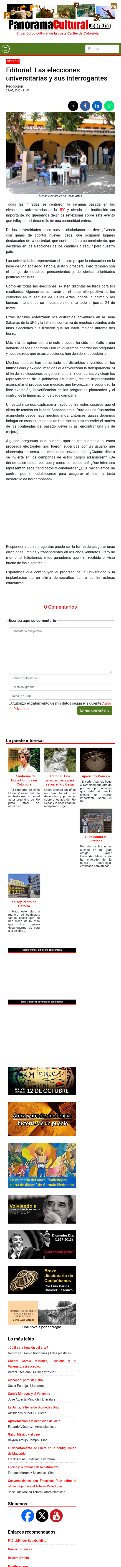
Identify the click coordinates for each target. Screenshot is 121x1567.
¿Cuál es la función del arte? (28, 1347)
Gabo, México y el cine (24, 1434)
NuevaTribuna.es (20, 1549)
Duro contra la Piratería (96, 839)
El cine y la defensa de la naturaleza (33, 1467)
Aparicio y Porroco (96, 776)
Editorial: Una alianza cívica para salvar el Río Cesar (60, 780)
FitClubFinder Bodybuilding (27, 1540)
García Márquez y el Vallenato (29, 1394)
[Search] (102, 49)
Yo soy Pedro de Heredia (24, 904)
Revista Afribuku (19, 1558)
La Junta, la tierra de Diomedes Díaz (33, 1407)
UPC (62, 210)
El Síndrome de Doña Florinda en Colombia (24, 780)
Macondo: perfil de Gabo (25, 1380)
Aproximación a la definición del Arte (34, 1421)
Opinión (13, 61)
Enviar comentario (95, 710)
